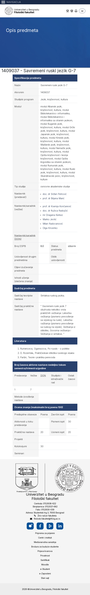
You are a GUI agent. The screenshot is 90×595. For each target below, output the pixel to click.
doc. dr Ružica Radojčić (55, 210)
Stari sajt (45, 578)
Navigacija (11, 2)
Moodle (45, 564)
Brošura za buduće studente (45, 546)
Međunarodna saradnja (45, 542)
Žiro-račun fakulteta (47, 515)
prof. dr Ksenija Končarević (57, 206)
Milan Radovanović (53, 223)
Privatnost (45, 555)
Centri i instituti (45, 537)
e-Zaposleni (45, 573)
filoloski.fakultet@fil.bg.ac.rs (47, 518)
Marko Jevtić (49, 219)
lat (82, 11)
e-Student (45, 569)
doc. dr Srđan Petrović (55, 194)
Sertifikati (45, 560)
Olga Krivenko (50, 228)
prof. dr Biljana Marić (53, 198)
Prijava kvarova (45, 551)
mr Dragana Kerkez (53, 215)
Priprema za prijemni (45, 533)
